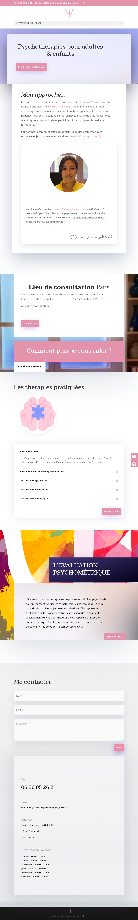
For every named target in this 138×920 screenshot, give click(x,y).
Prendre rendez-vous (29, 366)
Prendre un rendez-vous (31, 67)
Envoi (119, 748)
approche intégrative (94, 102)
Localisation (30, 324)
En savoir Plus (111, 512)
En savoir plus (115, 636)
